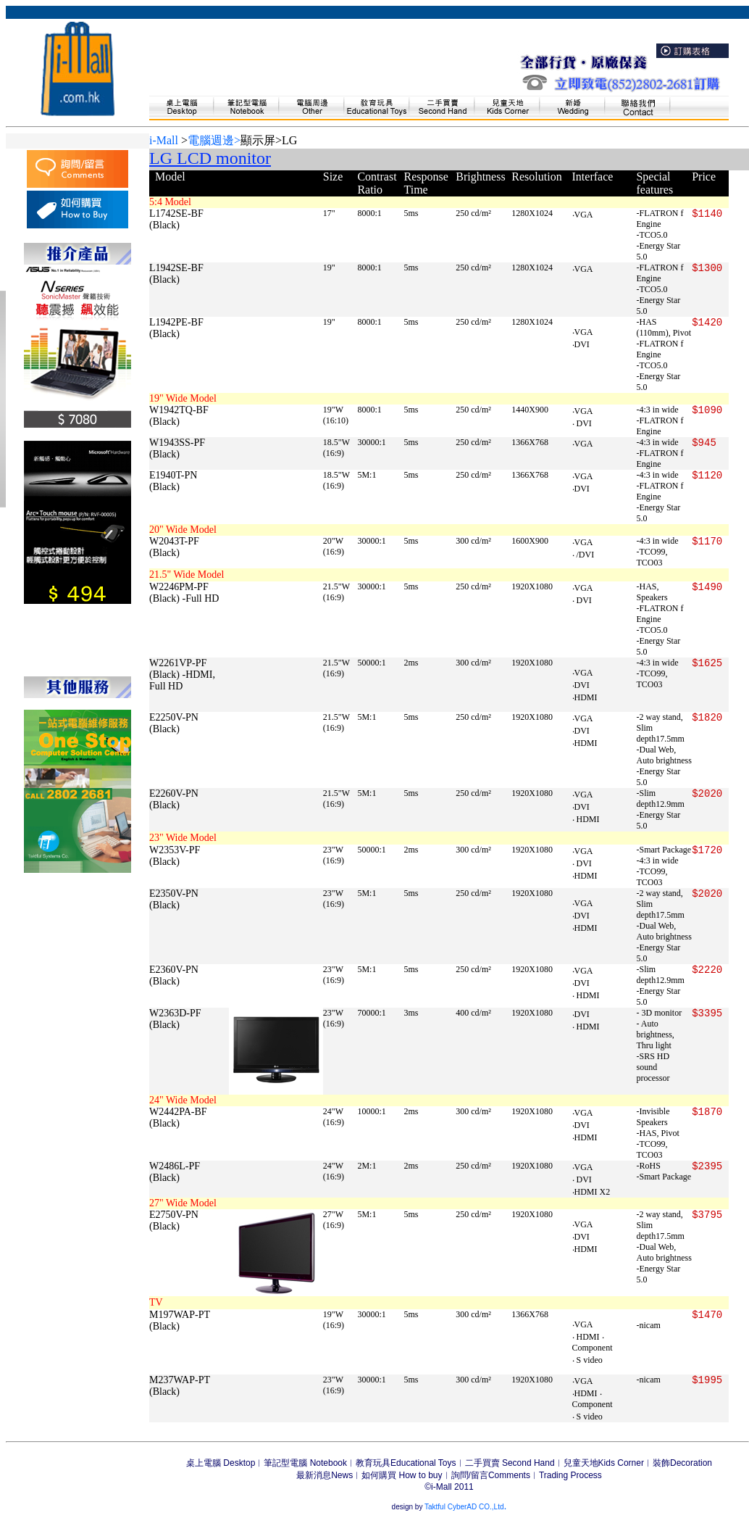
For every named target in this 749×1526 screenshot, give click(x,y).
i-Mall (163, 140)
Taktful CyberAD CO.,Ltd (462, 1507)
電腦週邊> (214, 140)
